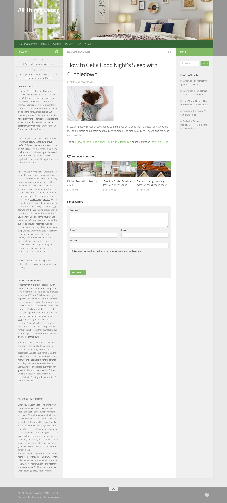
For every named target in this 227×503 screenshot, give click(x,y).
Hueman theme (53, 497)
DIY (79, 44)
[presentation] (92, 261)
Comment (75, 210)
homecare (42, 316)
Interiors (45, 44)
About (88, 44)
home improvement (78, 51)
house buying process (40, 199)
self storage (38, 224)
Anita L (73, 82)
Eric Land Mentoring (40, 418)
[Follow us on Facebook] (56, 51)
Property (69, 44)
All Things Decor (38, 10)
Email (124, 230)
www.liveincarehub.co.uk (33, 464)
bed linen (22, 309)
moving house (37, 171)
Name (73, 230)
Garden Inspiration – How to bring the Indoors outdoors (193, 125)
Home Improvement (27, 44)
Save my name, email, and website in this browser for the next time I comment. (108, 251)
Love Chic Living (159, 141)
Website (73, 240)
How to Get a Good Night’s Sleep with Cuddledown (104, 141)
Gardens (57, 44)
